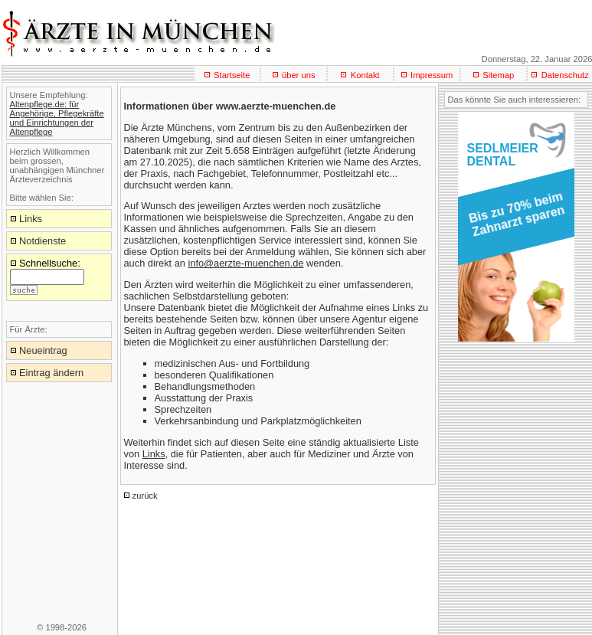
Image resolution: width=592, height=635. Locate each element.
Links (153, 454)
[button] (513, 219)
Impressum (431, 75)
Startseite (232, 75)
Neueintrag (43, 350)
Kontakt (365, 75)
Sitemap (498, 75)
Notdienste (42, 241)
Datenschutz (565, 75)
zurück (145, 495)
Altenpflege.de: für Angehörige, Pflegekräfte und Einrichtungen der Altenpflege (57, 118)
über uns (299, 75)
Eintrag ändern (51, 372)
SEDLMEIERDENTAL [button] (502, 155)
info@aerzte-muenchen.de (245, 263)
